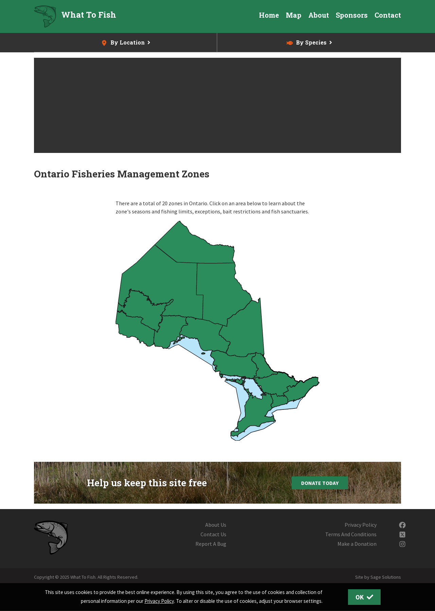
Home (269, 15)
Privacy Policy (361, 524)
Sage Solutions (385, 577)
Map (293, 15)
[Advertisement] (217, 105)
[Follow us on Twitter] (402, 534)
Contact (388, 15)
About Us (215, 524)
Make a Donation (357, 543)
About (318, 15)
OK (364, 597)
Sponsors (352, 15)
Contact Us (213, 534)
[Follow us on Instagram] (402, 543)
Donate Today (319, 482)
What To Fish (88, 15)
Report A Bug (210, 543)
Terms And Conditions (351, 534)
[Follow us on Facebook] (402, 524)
